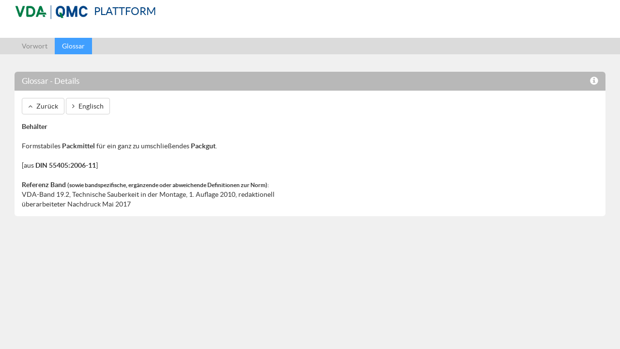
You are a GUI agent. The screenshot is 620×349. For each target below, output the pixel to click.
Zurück (43, 106)
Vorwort (34, 46)
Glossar (73, 46)
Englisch (88, 106)
